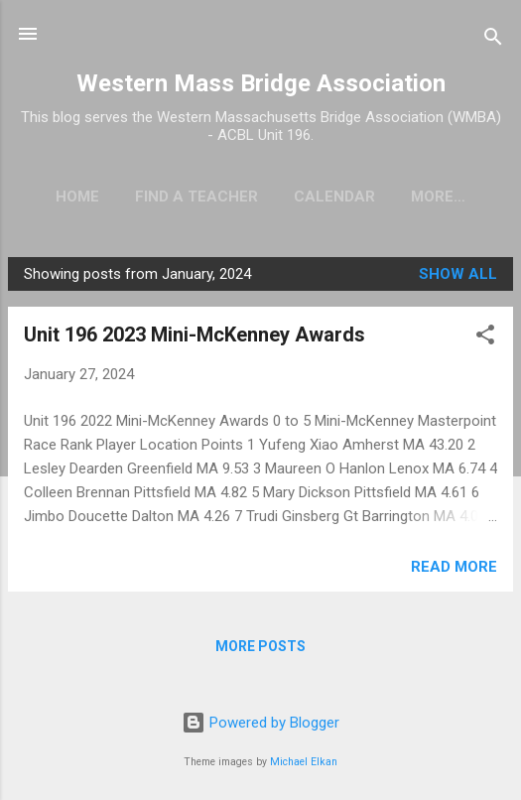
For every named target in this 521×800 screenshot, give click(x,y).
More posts (260, 650)
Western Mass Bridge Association (261, 83)
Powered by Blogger (260, 724)
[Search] (493, 40)
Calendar (337, 196)
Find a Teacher (199, 196)
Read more (454, 571)
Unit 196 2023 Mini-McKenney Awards (194, 338)
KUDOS (438, 196)
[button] (485, 342)
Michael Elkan (303, 761)
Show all (458, 278)
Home (80, 196)
